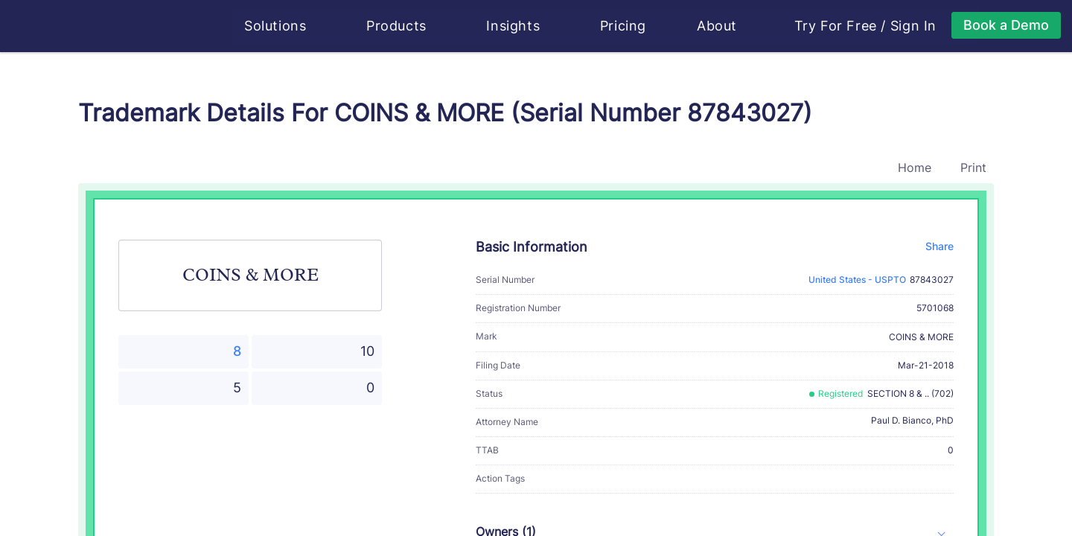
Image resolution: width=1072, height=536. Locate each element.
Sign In (914, 26)
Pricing (624, 26)
